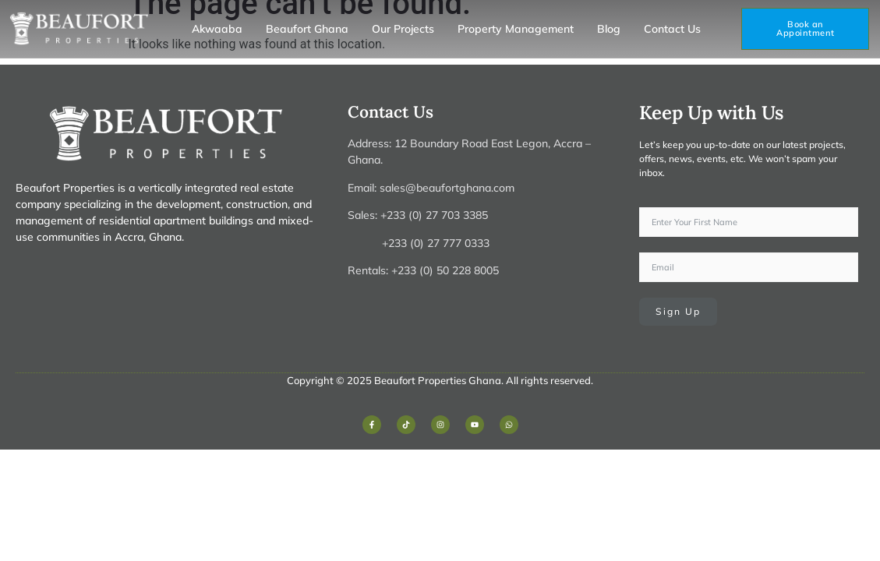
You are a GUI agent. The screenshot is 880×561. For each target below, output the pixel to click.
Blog (608, 29)
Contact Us (672, 29)
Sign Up (678, 311)
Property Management (516, 29)
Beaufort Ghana (307, 29)
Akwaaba (217, 29)
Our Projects (403, 29)
